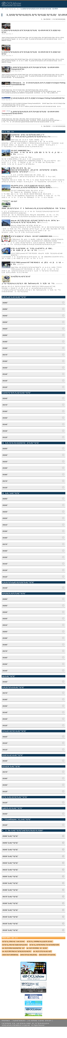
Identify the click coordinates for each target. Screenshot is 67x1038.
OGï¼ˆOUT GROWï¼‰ (10, 955)
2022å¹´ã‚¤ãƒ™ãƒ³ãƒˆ (10, 863)
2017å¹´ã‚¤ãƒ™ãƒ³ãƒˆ (10, 896)
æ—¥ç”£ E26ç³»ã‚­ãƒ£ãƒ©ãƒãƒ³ (13, 948)
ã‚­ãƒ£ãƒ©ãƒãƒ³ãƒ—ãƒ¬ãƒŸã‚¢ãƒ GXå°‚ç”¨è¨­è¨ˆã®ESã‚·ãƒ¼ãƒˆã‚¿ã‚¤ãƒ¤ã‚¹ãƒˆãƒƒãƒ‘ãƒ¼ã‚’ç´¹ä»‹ (31, 135)
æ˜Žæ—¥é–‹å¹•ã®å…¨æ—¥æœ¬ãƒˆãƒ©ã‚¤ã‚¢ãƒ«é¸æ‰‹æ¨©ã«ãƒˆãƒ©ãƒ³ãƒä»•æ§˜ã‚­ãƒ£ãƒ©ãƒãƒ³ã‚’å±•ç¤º (34, 170)
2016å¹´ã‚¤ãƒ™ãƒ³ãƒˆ (10, 903)
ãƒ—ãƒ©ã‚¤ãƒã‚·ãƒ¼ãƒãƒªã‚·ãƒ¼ (39, 1020)
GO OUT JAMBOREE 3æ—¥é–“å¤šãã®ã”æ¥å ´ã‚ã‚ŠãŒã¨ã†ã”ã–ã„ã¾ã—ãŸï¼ (36, 152)
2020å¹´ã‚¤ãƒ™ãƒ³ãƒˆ (10, 876)
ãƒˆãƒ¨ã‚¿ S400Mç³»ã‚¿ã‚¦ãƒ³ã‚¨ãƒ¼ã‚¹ (40, 941)
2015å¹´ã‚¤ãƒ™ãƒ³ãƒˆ (10, 910)
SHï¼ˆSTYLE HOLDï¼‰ (28, 955)
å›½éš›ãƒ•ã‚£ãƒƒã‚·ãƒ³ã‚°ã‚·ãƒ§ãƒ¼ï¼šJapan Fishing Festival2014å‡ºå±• (38, 98)
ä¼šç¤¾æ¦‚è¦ (6, 1020)
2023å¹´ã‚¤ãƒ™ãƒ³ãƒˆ (10, 856)
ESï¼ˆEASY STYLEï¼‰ (47, 955)
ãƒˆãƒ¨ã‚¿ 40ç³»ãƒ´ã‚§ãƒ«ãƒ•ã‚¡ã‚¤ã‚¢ (14, 945)
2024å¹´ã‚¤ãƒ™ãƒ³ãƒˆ (10, 849)
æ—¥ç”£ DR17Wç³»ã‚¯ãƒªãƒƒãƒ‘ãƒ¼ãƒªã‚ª (16, 951)
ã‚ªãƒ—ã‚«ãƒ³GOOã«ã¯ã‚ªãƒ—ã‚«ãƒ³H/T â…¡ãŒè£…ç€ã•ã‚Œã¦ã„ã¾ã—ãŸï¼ (32, 249)
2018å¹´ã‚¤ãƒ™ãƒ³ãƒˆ (10, 890)
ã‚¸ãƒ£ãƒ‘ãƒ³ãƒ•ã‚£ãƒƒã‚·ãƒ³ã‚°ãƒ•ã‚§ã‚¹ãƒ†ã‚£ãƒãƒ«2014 (39, 8)
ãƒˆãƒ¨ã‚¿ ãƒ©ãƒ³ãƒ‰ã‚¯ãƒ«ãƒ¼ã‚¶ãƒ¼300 (44, 945)
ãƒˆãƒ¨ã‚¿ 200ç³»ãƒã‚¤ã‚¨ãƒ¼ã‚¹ (13, 941)
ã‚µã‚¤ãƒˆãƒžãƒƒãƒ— (19, 1020)
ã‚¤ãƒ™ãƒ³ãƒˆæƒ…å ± (12, 8)
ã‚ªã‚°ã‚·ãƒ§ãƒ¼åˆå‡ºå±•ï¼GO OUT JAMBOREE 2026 (31, 236)
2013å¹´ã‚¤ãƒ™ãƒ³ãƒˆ (10, 923)
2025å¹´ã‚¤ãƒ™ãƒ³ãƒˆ (10, 843)
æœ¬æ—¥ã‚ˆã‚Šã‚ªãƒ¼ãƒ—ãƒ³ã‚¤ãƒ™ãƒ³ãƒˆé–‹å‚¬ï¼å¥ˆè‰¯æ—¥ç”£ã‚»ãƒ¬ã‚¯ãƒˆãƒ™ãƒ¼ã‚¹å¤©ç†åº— (35, 221)
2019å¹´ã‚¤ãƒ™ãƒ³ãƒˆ (10, 883)
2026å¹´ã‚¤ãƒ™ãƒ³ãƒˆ (10, 836)
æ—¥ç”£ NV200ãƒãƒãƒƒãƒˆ (37, 948)
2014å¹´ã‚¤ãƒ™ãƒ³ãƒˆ (10, 917)
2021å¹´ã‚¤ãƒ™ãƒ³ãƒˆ (10, 870)
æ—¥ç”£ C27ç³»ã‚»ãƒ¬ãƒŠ (42, 951)
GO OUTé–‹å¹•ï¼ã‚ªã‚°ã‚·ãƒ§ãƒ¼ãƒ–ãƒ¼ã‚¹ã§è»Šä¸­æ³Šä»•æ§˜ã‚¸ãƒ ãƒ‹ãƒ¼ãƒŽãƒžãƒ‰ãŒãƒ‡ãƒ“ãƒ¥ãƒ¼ (31, 186)
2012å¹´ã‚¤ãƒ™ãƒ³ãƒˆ (10, 930)
